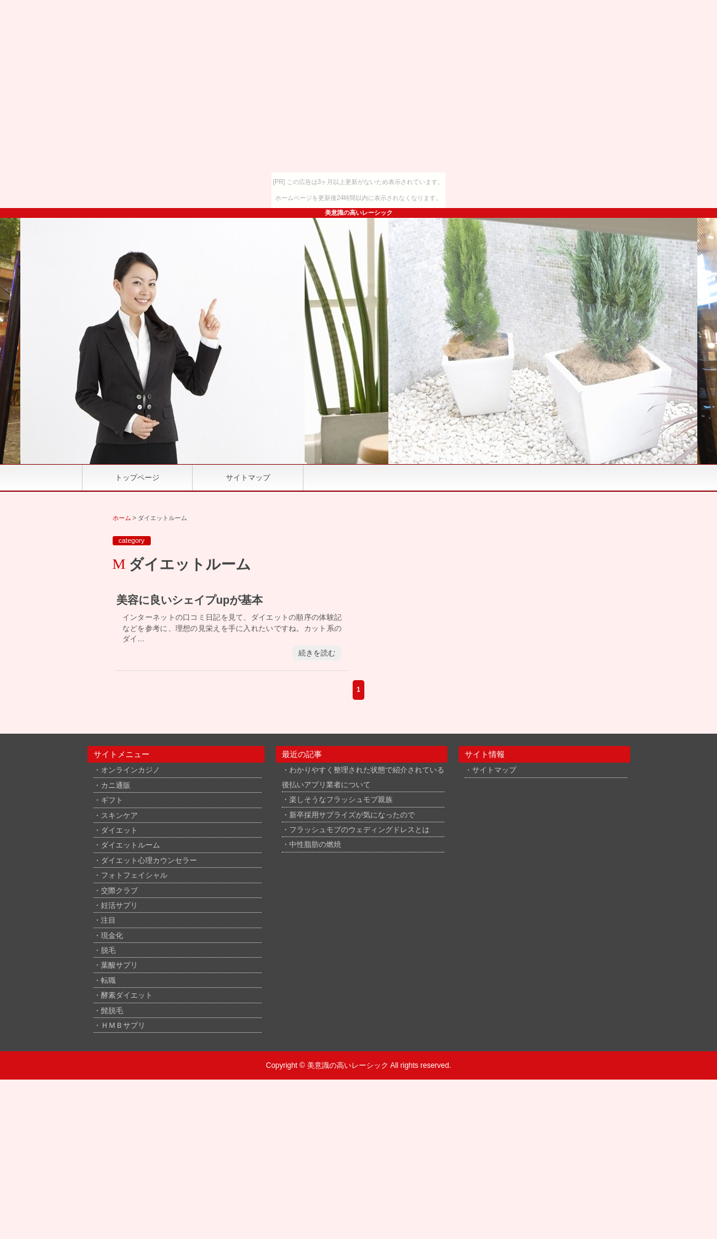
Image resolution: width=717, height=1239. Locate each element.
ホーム (122, 518)
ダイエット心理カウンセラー (149, 860)
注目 (108, 920)
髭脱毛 (112, 1010)
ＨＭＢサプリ (123, 1025)
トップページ (137, 477)
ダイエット (119, 830)
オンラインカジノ (130, 770)
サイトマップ (248, 477)
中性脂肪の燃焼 (315, 844)
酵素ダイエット (127, 995)
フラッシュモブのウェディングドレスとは (359, 829)
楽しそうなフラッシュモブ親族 (341, 799)
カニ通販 (115, 785)
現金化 (112, 935)
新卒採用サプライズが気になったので (352, 815)
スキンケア (119, 815)
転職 (108, 980)
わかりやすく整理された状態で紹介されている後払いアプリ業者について (363, 777)
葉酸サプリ (119, 965)
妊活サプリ (119, 905)
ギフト (112, 800)
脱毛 (108, 950)
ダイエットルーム (130, 845)
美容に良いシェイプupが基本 (189, 600)
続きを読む (316, 653)
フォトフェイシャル (134, 875)
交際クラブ (119, 890)
